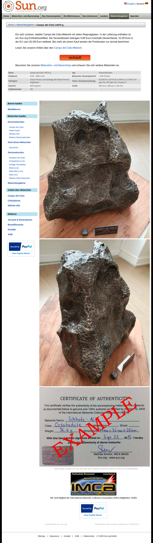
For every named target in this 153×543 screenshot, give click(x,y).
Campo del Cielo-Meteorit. (68, 48)
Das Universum (89, 16)
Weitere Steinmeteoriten (19, 178)
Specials (134, 16)
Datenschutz (89, 536)
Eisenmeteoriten (16, 122)
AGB (10, 234)
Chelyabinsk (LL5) (17, 161)
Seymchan (13, 147)
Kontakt (12, 229)
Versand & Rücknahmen (20, 220)
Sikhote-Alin (14, 134)
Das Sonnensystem (51, 16)
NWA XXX (13, 175)
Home (6, 16)
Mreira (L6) (14, 168)
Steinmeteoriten (16, 152)
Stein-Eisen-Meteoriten (19, 142)
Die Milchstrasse (72, 16)
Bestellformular (15, 224)
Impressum (54, 536)
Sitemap (41, 536)
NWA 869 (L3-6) (16, 171)
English (131, 4)
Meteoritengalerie (119, 16)
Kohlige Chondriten (17, 164)
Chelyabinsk (14, 200)
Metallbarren (14, 109)
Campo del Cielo (16, 127)
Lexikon (104, 16)
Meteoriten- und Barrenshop (25, 16)
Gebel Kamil (14, 130)
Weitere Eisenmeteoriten (19, 137)
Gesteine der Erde (17, 158)
